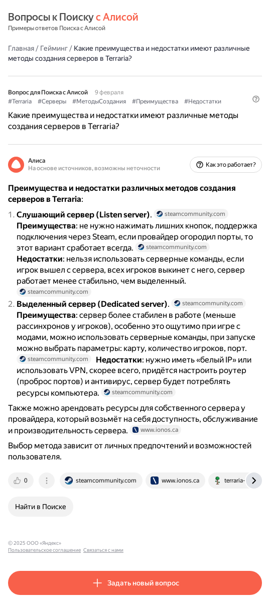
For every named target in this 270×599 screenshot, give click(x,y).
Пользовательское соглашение (102, 543)
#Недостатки (202, 101)
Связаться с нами (161, 543)
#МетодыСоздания (99, 101)
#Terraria (20, 101)
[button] (256, 99)
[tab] (21, 480)
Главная (21, 48)
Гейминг (54, 48)
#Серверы (52, 101)
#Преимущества (155, 101)
